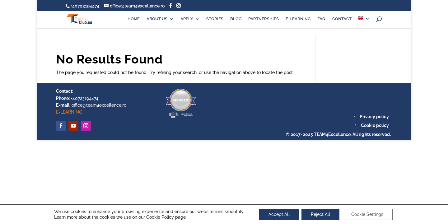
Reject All (320, 214)
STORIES (214, 19)
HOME (134, 19)
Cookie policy (375, 125)
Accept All (279, 214)
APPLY (186, 19)
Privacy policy (374, 116)
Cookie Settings (367, 214)
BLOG (235, 19)
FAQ (321, 19)
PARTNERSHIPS (263, 19)
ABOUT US (157, 19)
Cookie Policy (160, 217)
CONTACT (342, 19)
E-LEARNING (298, 19)
